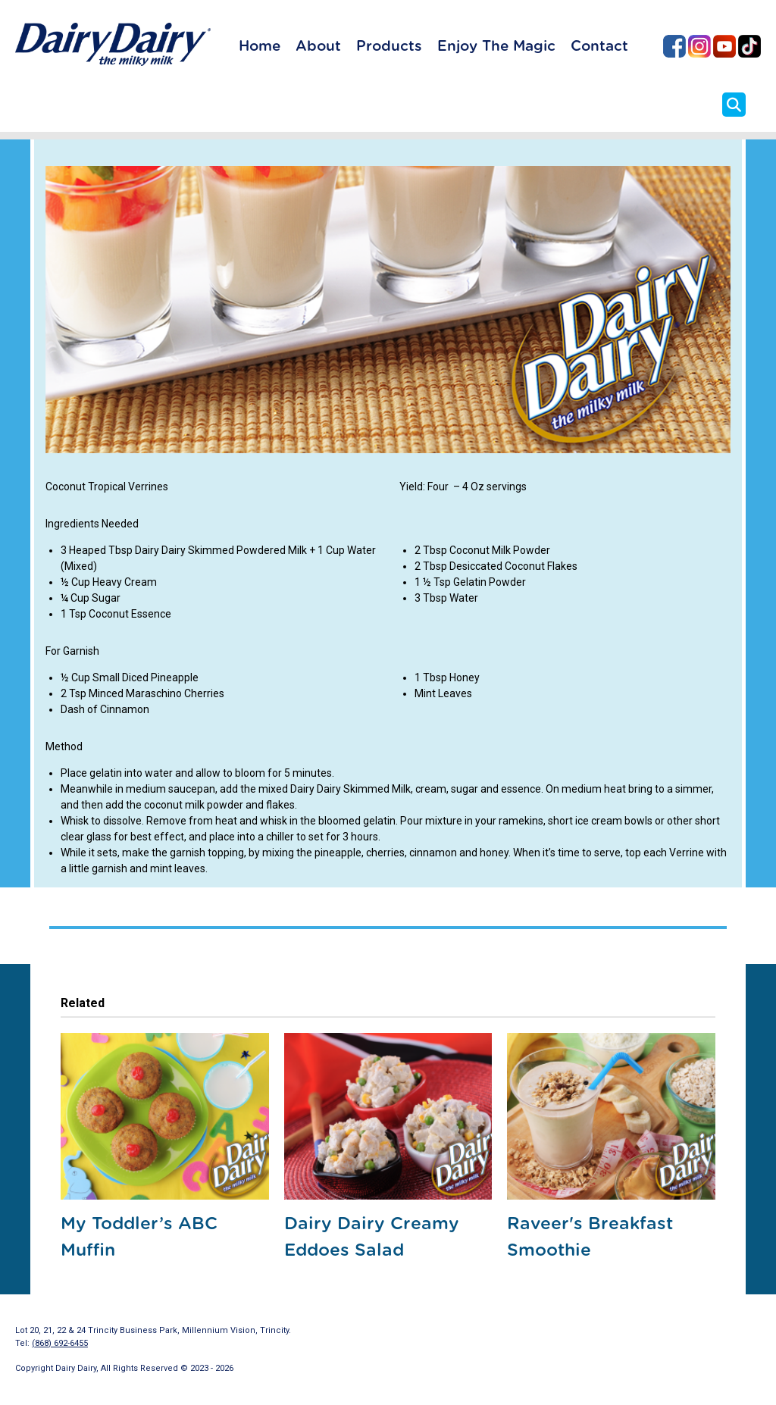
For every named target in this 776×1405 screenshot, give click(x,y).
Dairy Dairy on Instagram (699, 46)
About (318, 46)
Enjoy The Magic (496, 46)
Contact (599, 46)
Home (259, 46)
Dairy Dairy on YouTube (724, 46)
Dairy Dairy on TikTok (749, 46)
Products (389, 46)
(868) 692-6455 (60, 1343)
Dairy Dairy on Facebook (674, 46)
